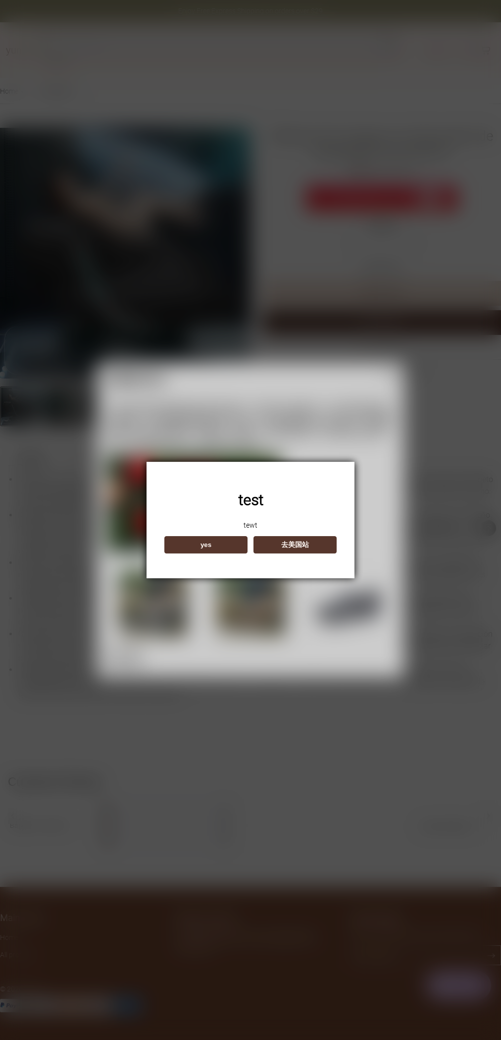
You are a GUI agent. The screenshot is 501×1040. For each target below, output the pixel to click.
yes (205, 544)
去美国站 (295, 544)
